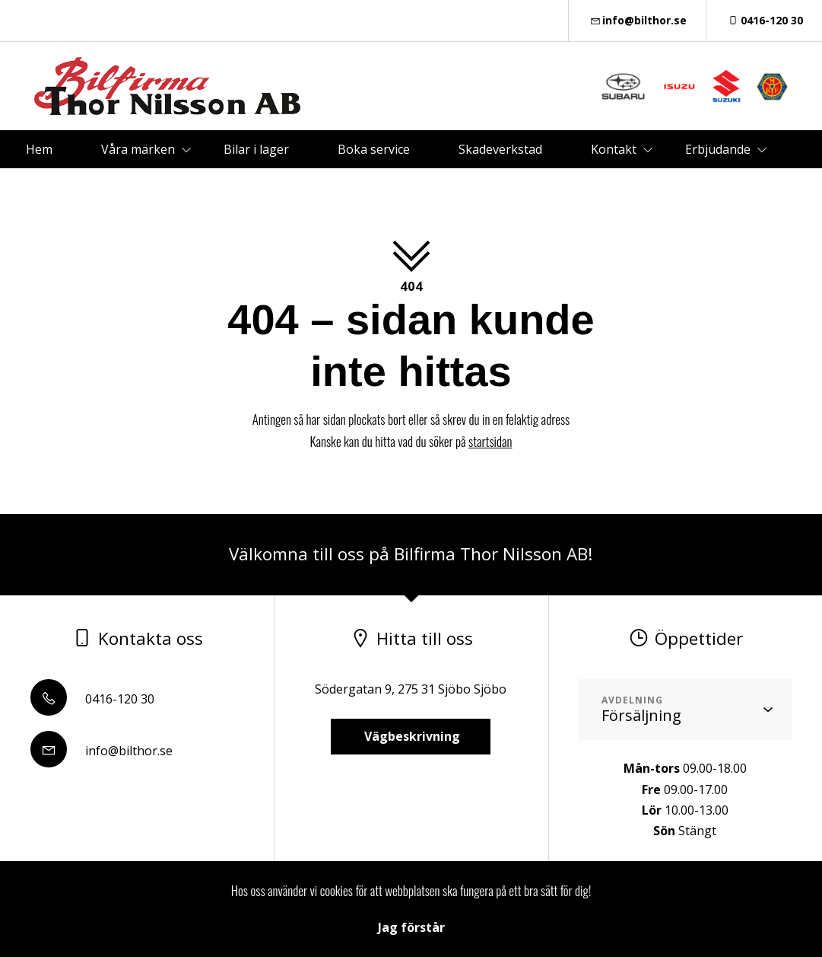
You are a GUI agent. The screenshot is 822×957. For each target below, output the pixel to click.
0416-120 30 (764, 20)
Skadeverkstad (500, 149)
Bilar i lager (256, 149)
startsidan (490, 441)
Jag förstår (411, 927)
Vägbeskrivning (410, 736)
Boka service (374, 149)
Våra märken (138, 149)
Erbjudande (718, 149)
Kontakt (613, 149)
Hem (39, 149)
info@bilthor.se (637, 20)
